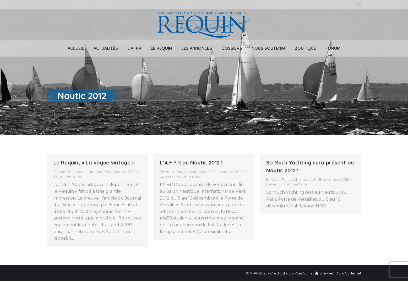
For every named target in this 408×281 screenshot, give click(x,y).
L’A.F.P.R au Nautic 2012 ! (191, 162)
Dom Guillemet (348, 273)
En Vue (59, 171)
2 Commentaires (67, 176)
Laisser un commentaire (180, 176)
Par (85, 171)
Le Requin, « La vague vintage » (94, 162)
